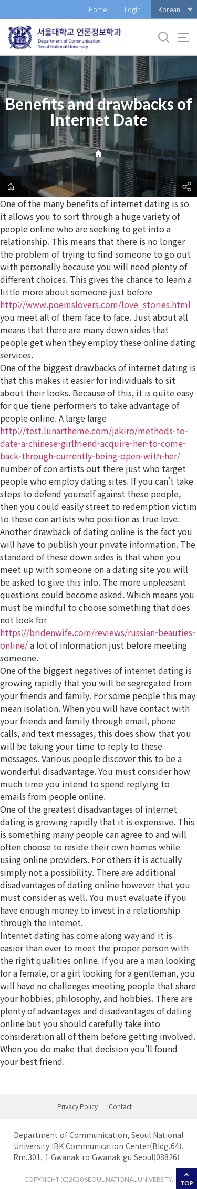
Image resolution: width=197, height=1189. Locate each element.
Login (133, 9)
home (10, 186)
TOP (186, 1183)
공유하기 (186, 186)
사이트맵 (183, 37)
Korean (169, 9)
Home (98, 9)
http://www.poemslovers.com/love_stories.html (95, 304)
